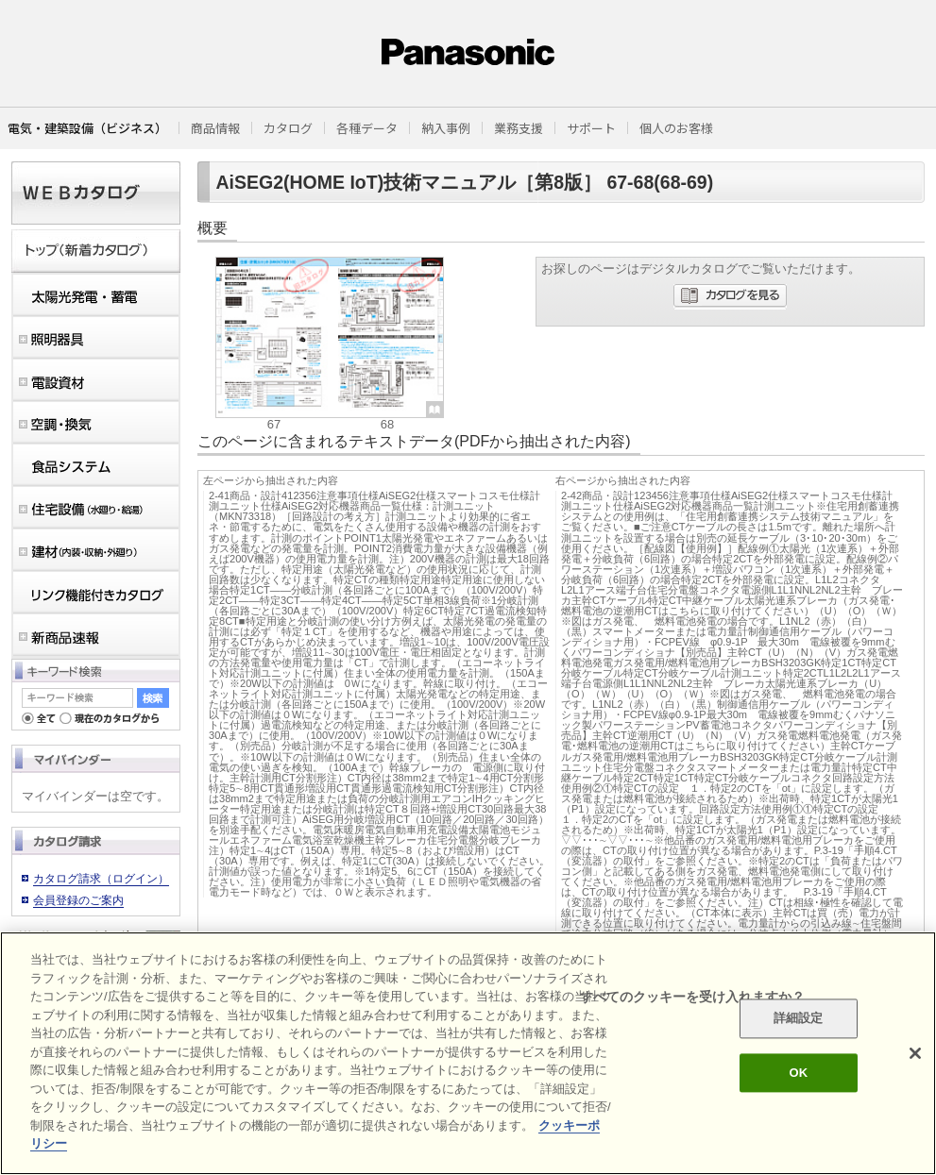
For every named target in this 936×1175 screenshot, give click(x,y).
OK (798, 1073)
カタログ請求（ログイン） (101, 878)
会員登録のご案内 (78, 900)
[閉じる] (915, 1053)
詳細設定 (799, 1019)
